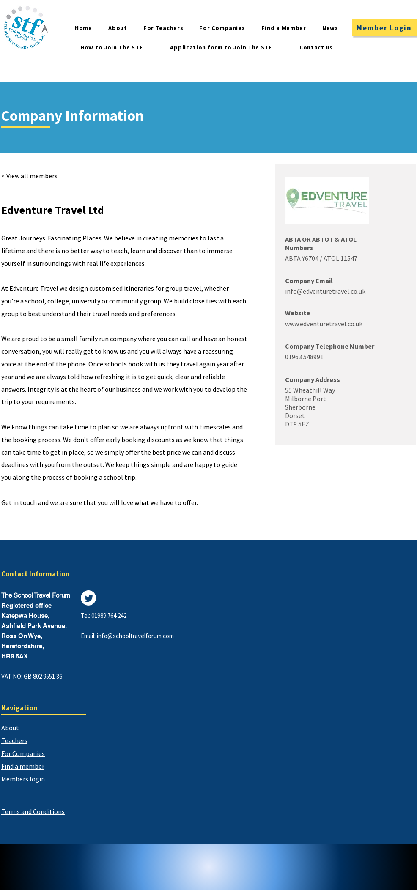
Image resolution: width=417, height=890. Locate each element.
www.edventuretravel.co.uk (323, 323)
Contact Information (35, 574)
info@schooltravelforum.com (135, 636)
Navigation (19, 708)
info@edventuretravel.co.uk (325, 291)
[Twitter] (88, 598)
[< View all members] (34, 175)
